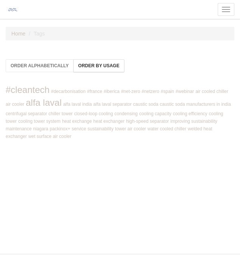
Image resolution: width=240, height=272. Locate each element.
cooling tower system (39, 121)
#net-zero (130, 91)
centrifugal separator (26, 113)
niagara (40, 128)
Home (18, 34)
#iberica (111, 91)
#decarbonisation (68, 91)
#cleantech (28, 90)
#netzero (150, 91)
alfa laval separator (112, 104)
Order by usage (98, 65)
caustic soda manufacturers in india (195, 104)
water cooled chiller (166, 128)
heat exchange (77, 121)
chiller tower (60, 113)
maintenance (19, 128)
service (79, 128)
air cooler (15, 104)
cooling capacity (155, 113)
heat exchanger (109, 121)
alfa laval (44, 102)
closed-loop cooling (93, 113)
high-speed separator (147, 121)
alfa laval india (77, 104)
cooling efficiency (190, 113)
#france (94, 91)
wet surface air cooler (49, 136)
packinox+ (60, 128)
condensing (126, 113)
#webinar (185, 91)
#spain (167, 91)
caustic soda (145, 104)
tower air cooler (130, 128)
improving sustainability (193, 121)
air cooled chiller (211, 91)
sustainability (101, 128)
